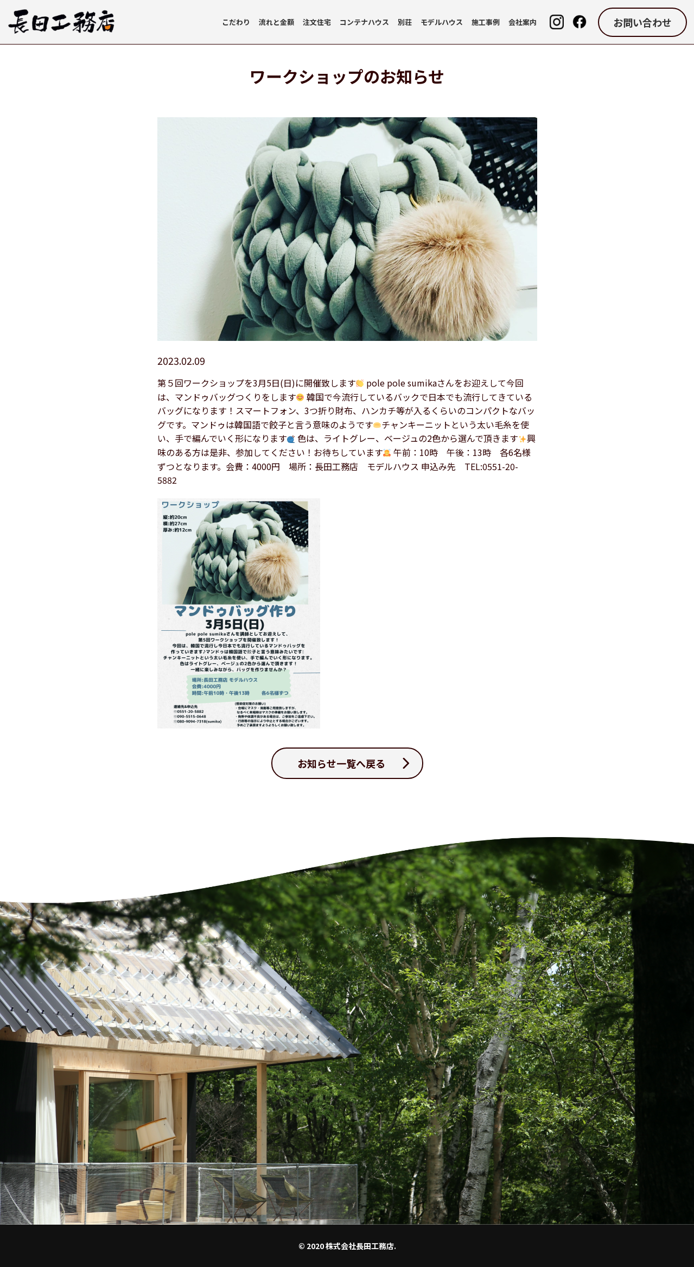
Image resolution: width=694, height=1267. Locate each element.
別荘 (405, 22)
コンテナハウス (364, 22)
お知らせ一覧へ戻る (341, 763)
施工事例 (486, 22)
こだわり (236, 22)
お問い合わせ (642, 22)
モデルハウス (442, 22)
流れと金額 (276, 22)
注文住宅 (317, 22)
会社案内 (522, 22)
